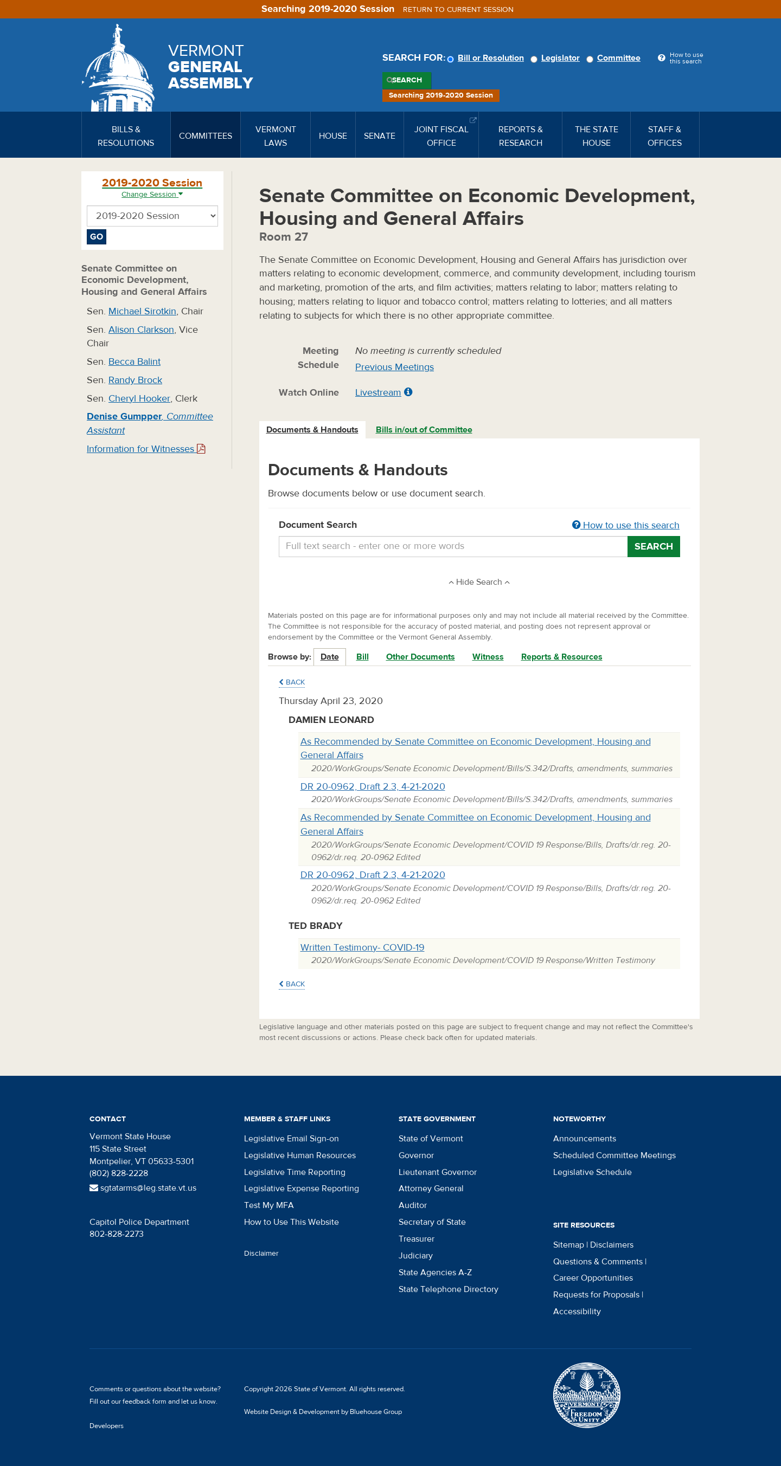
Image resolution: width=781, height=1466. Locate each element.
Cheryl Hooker (139, 398)
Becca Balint (134, 362)
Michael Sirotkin (142, 311)
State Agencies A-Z (435, 1272)
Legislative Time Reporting (294, 1172)
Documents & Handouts (312, 429)
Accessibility (577, 1311)
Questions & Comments (598, 1261)
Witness (488, 656)
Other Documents (420, 656)
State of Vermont (431, 1138)
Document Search (480, 525)
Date (330, 656)
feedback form (145, 1401)
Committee (615, 58)
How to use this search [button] (626, 525)
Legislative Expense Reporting (301, 1188)
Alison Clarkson (141, 330)
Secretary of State (432, 1222)
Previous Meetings (394, 367)
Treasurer (416, 1238)
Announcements (584, 1138)
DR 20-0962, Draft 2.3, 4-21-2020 (372, 786)
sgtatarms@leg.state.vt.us (142, 1188)
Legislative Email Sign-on (291, 1138)
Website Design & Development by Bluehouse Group (323, 1411)
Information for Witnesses (146, 449)
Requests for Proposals (596, 1294)
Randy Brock (135, 380)
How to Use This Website (291, 1222)
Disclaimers (611, 1244)
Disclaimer (261, 1253)
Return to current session (458, 10)
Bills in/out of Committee (424, 429)
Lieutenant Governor (438, 1172)
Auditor (413, 1205)
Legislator (557, 58)
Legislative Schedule (592, 1172)
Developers (106, 1426)
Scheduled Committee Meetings (614, 1155)
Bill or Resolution (487, 58)
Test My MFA (269, 1205)
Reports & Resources (562, 656)
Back (292, 682)
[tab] (313, 430)
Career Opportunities (593, 1278)
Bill (362, 656)
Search (407, 80)
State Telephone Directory (448, 1289)
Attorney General (431, 1188)
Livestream (378, 392)
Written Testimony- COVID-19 (362, 947)
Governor (416, 1155)
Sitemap (568, 1244)
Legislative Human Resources (300, 1155)
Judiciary (416, 1255)
